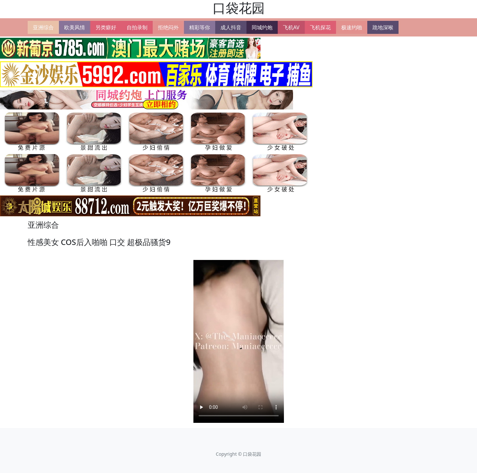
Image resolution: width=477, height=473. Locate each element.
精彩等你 (199, 27)
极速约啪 (351, 27)
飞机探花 (320, 27)
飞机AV (291, 27)
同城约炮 (262, 27)
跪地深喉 (382, 27)
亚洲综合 (43, 27)
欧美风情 (74, 27)
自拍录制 (137, 27)
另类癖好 (105, 27)
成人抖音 (230, 27)
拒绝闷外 (168, 27)
